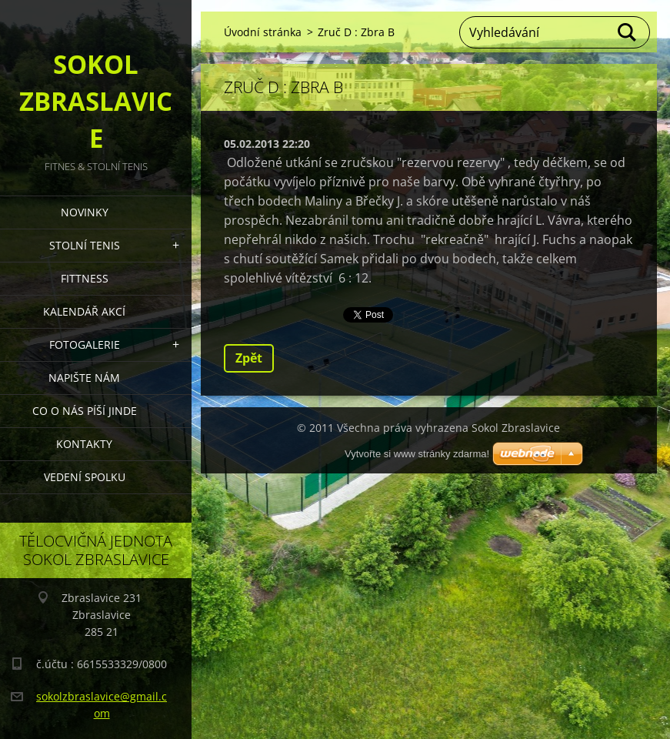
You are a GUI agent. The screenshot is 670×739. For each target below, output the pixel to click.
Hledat (628, 32)
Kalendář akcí (84, 311)
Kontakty (84, 443)
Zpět (248, 357)
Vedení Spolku (84, 477)
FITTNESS (84, 278)
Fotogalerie (84, 344)
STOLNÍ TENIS (84, 245)
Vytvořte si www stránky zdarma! (417, 454)
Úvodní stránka (263, 32)
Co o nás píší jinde (84, 410)
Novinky (84, 212)
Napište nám (84, 377)
